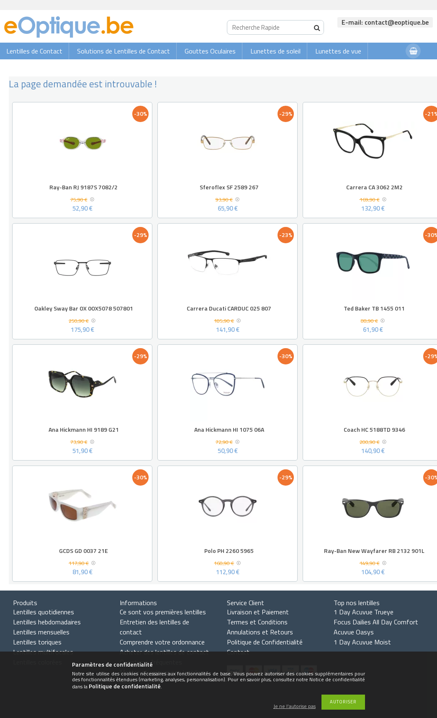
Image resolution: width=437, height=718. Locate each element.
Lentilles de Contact (34, 51)
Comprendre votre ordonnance (162, 642)
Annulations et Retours (260, 632)
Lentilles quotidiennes (43, 612)
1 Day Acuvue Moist (362, 642)
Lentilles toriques (37, 642)
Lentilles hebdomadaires (47, 622)
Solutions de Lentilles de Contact (123, 51)
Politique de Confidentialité (265, 642)
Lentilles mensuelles (41, 632)
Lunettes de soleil (275, 51)
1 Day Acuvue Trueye (363, 612)
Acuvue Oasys (354, 632)
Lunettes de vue (338, 51)
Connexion (382, 67)
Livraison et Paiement (258, 612)
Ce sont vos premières (163, 612)
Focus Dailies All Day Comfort (376, 622)
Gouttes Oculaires (210, 51)
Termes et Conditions (257, 622)
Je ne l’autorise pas (294, 706)
